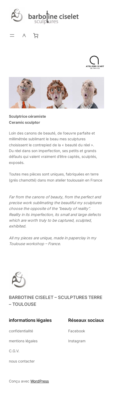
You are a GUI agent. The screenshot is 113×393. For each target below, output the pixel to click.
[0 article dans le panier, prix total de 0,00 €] (35, 35)
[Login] (24, 35)
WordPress (39, 381)
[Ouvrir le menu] (12, 35)
